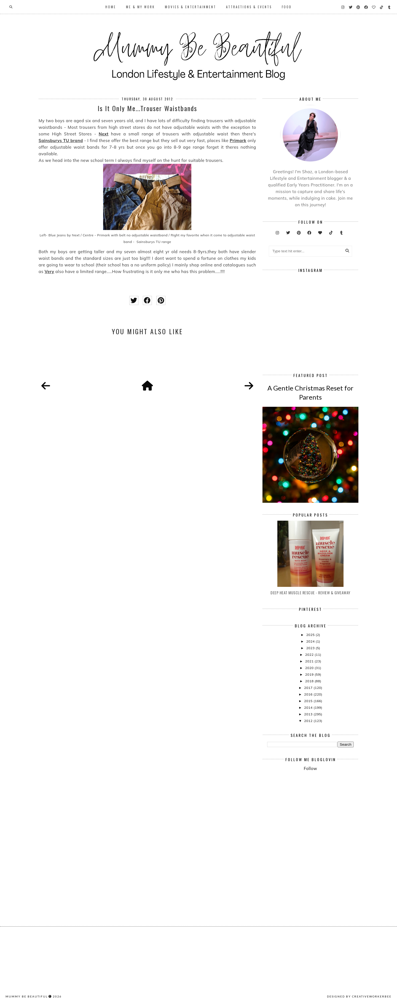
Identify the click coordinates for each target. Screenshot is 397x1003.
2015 (308, 701)
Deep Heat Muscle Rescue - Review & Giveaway (310, 592)
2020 (310, 668)
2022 (310, 654)
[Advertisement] (332, 821)
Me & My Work (140, 7)
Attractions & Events (249, 7)
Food (287, 7)
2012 (308, 721)
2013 (308, 714)
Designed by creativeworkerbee (359, 996)
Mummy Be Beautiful (27, 996)
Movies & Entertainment (190, 7)
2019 (310, 674)
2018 (310, 681)
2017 (308, 688)
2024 (311, 641)
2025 (311, 635)
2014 (308, 707)
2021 (310, 661)
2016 (308, 694)
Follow (310, 768)
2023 (311, 648)
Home (110, 7)
